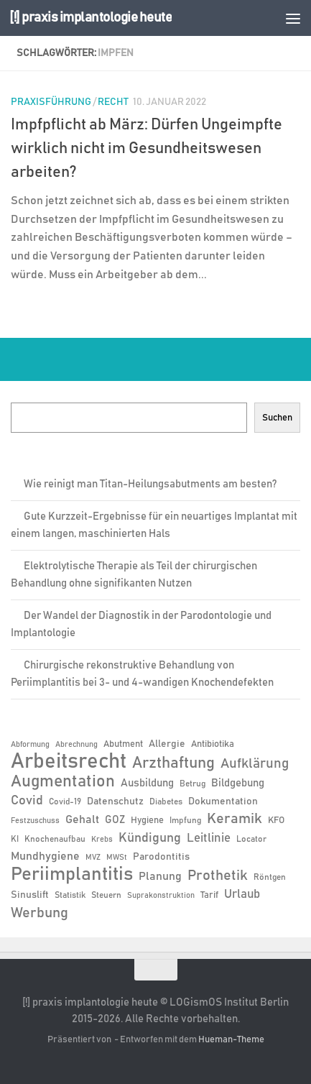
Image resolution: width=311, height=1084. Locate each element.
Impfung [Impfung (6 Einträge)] (185, 820)
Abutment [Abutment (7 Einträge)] (123, 744)
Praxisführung (51, 102)
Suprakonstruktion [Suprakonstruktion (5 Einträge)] (161, 895)
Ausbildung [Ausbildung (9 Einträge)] (147, 783)
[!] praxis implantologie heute (90, 17)
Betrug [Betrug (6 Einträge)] (192, 783)
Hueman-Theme (231, 1039)
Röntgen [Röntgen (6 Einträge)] (270, 877)
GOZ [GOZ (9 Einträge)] (115, 819)
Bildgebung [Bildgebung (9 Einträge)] (237, 783)
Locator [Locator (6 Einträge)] (251, 839)
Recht (113, 102)
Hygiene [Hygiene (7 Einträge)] (147, 820)
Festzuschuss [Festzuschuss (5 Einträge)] (35, 821)
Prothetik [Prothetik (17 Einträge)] (217, 875)
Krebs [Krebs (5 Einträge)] (102, 839)
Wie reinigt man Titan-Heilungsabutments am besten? (150, 484)
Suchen (277, 418)
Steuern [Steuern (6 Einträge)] (106, 895)
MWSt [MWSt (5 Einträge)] (116, 857)
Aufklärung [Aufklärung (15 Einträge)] (255, 764)
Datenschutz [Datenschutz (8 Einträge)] (115, 801)
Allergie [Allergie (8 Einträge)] (167, 744)
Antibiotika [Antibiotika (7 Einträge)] (212, 744)
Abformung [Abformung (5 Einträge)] (30, 744)
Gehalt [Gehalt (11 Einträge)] (82, 819)
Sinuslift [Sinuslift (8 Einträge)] (30, 895)
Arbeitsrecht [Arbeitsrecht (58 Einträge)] (68, 762)
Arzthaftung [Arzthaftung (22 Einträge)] (173, 763)
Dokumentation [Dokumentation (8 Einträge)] (223, 801)
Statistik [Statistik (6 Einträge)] (70, 895)
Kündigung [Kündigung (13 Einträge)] (150, 838)
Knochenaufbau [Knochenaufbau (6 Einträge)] (54, 839)
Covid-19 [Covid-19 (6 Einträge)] (65, 801)
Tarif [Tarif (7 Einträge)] (209, 895)
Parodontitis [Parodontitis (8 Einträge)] (161, 857)
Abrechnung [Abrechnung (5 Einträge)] (76, 744)
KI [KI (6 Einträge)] (15, 839)
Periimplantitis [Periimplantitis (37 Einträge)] (72, 874)
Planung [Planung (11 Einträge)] (160, 876)
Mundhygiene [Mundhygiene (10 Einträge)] (45, 856)
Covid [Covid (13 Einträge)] (27, 800)
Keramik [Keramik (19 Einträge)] (234, 819)
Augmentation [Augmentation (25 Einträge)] (63, 781)
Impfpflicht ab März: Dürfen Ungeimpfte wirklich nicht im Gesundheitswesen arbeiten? (146, 148)
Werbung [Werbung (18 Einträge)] (39, 913)
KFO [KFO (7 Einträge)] (276, 820)
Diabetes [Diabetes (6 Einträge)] (165, 801)
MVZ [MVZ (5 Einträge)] (93, 857)
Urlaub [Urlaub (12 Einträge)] (242, 894)
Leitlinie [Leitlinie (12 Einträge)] (209, 838)
